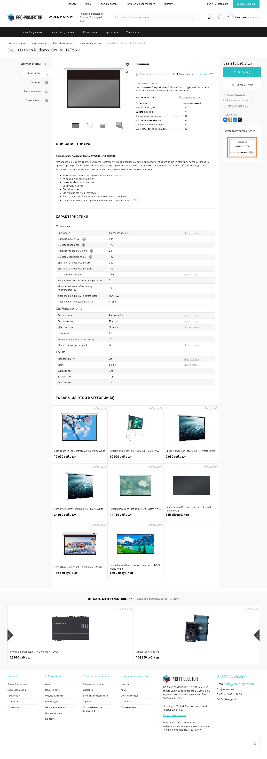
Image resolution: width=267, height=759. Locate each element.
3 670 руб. (221, 658)
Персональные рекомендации (110, 600)
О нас (48, 685)
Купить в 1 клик (242, 84)
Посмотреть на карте (174, 716)
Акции (88, 4)
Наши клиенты (52, 691)
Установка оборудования (141, 4)
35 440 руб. (172, 658)
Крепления (12, 702)
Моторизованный (192, 103)
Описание (39, 82)
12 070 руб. (79, 459)
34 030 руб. (79, 517)
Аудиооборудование (17, 691)
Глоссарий (126, 702)
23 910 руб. (21, 658)
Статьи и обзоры (109, 4)
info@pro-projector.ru (240, 685)
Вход (208, 4)
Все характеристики (190, 97)
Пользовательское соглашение (92, 710)
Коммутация (13, 696)
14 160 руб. (135, 517)
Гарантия (87, 702)
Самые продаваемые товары (158, 600)
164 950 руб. (72, 658)
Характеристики (36, 91)
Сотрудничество (53, 714)
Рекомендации (52, 702)
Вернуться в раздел (34, 64)
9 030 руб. (191, 459)
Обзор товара (37, 73)
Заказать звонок (246, 3)
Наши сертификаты (55, 708)
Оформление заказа (93, 685)
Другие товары (37, 100)
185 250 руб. (191, 517)
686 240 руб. (135, 575)
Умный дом (13, 708)
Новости (71, 4)
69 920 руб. (135, 459)
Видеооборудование (17, 685)
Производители (128, 708)
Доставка (88, 691)
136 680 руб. (79, 575)
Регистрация (221, 4)
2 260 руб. (121, 658)
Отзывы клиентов (54, 696)
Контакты (169, 4)
